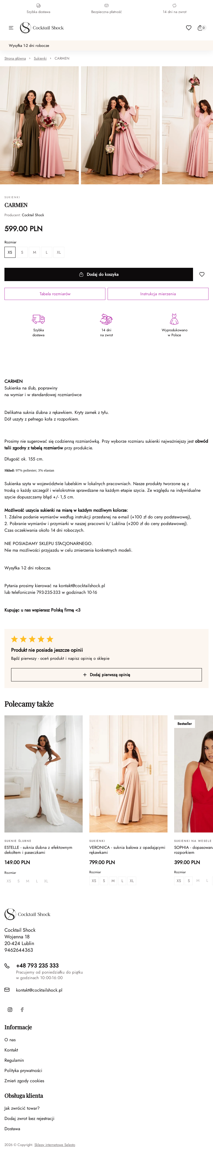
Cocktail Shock (33, 215)
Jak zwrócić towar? (22, 1108)
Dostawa (12, 1129)
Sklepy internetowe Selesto (54, 1145)
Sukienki (40, 58)
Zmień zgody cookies (24, 1081)
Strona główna (15, 58)
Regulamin (14, 1060)
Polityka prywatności (23, 1070)
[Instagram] (10, 1009)
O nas (10, 1040)
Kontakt (11, 1050)
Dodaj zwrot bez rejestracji (29, 1118)
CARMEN (62, 58)
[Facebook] (22, 1009)
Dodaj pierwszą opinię (106, 675)
